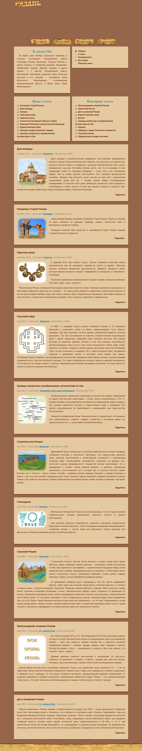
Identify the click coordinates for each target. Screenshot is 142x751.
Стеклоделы (24, 502)
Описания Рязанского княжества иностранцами (42, 124)
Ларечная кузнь (27, 118)
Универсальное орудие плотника (93, 136)
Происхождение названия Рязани (93, 106)
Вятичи (81, 118)
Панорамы (48, 214)
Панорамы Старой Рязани (32, 106)
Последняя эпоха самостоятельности (57, 391)
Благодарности (85, 57)
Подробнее (120, 195)
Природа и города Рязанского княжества (97, 130)
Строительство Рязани (30, 441)
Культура (48, 257)
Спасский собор (26, 316)
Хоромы (24, 112)
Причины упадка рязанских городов (36, 130)
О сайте (81, 54)
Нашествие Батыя (86, 109)
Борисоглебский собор (30, 127)
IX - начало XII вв (47, 631)
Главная (81, 51)
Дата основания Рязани (89, 112)
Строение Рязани (86, 133)
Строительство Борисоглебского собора (38, 121)
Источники (83, 60)
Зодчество (48, 154)
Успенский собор (27, 115)
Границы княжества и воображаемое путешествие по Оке (50, 386)
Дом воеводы (26, 109)
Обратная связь (85, 63)
